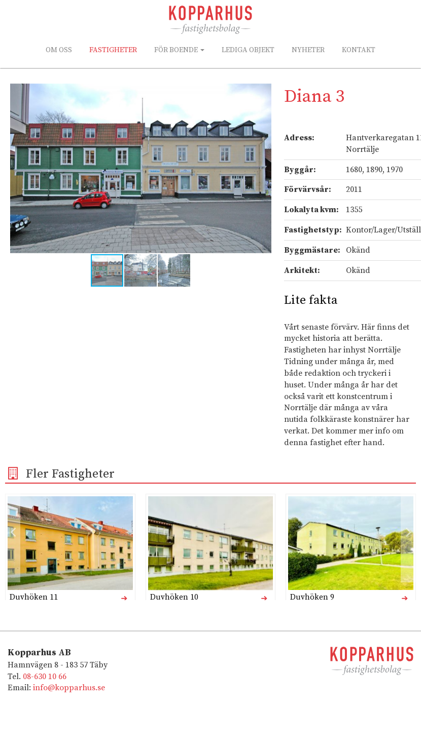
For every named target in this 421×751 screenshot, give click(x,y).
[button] (262, 93)
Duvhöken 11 (34, 597)
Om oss (59, 50)
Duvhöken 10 (174, 597)
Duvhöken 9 (312, 597)
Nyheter (308, 50)
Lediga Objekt (248, 50)
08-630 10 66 (44, 676)
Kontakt (358, 50)
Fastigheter (113, 50)
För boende (179, 50)
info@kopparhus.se (69, 688)
